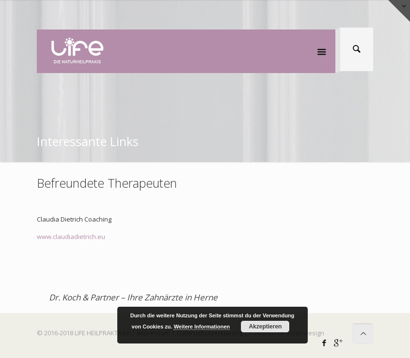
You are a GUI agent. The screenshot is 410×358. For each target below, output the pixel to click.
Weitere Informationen (201, 326)
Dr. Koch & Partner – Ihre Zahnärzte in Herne (133, 297)
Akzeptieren (265, 326)
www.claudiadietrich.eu (71, 236)
